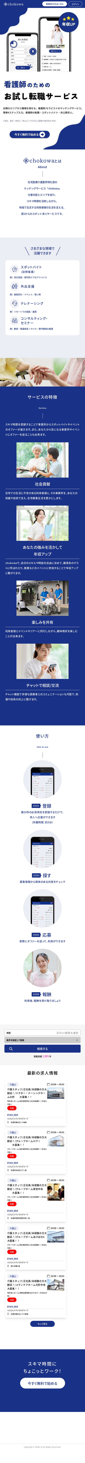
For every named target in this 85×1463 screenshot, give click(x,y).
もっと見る (42, 1323)
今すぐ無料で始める (42, 1383)
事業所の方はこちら (54, 3)
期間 (8, 1032)
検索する (42, 1049)
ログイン (75, 4)
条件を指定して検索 (15, 1040)
